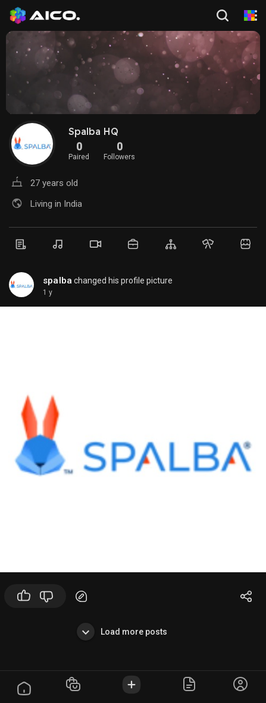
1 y (47, 292)
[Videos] (95, 244)
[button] (223, 15)
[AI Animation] (249, 15)
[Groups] (170, 244)
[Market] (133, 244)
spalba (57, 280)
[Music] (58, 244)
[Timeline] (20, 244)
